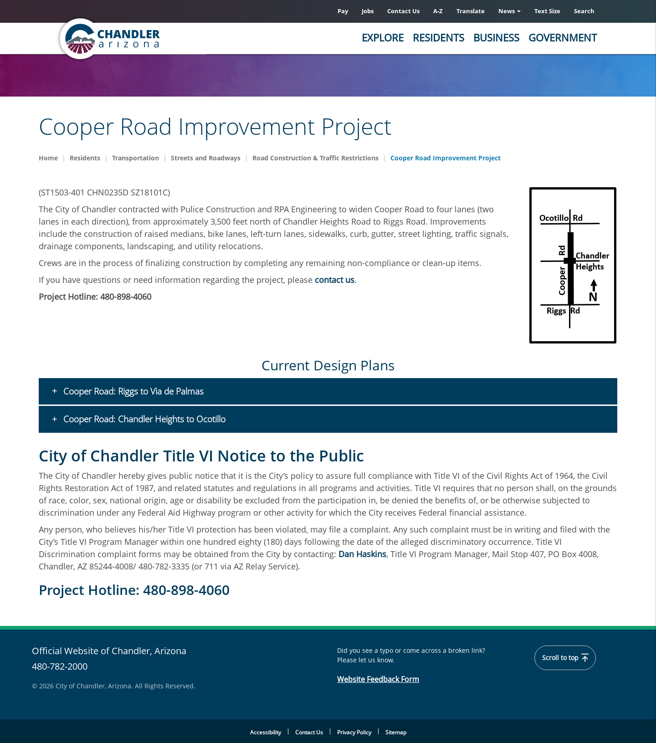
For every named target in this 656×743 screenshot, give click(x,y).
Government (562, 37)
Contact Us (403, 11)
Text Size (547, 11)
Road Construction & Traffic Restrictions (315, 158)
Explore (383, 37)
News (509, 11)
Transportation (135, 158)
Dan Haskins (362, 553)
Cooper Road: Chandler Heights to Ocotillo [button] (143, 419)
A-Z (438, 11)
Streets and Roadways (206, 158)
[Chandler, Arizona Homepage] (146, 38)
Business (496, 37)
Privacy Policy (354, 732)
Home (48, 158)
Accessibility (265, 732)
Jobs (368, 11)
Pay (343, 11)
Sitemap (395, 732)
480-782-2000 (59, 666)
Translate (470, 11)
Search (584, 11)
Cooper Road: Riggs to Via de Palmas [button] (132, 391)
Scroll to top (565, 658)
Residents (438, 37)
